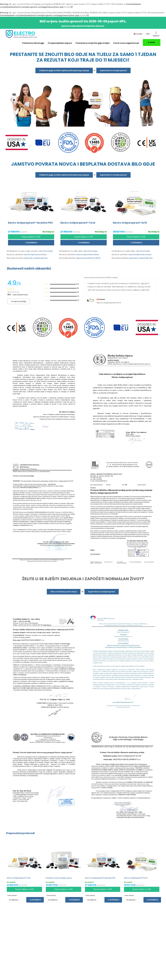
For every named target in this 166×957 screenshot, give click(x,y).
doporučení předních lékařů (88, 258)
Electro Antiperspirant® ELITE (135, 878)
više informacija (46, 251)
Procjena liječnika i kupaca (60, 43)
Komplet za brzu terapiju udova (59, 878)
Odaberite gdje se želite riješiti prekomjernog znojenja (64, 70)
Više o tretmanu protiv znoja (63, 591)
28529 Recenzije (13, 292)
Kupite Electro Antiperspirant (113, 70)
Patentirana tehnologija (33, 43)
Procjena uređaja (18, 301)
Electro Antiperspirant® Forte (19, 878)
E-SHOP (151, 42)
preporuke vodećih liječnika (36, 258)
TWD (147, 34)
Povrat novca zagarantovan (126, 43)
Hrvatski (138, 34)
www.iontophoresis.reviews (35, 254)
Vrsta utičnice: (12, 895)
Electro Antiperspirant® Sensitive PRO (100, 878)
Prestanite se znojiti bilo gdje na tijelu (93, 43)
